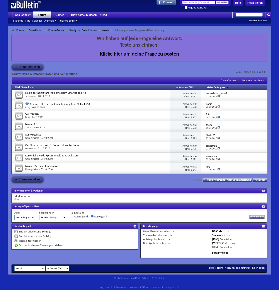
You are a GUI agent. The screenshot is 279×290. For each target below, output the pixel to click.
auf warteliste (33, 134)
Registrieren (255, 2)
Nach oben (260, 179)
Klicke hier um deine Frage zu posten (139, 54)
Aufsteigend (79, 216)
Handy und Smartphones (83, 30)
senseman (30, 96)
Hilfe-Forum (216, 267)
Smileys (216, 235)
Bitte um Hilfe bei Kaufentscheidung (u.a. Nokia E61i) (59, 104)
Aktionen (49, 20)
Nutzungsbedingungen (238, 267)
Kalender (37, 20)
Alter (17, 212)
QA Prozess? (32, 113)
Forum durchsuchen (252, 80)
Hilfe (238, 2)
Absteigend (99, 216)
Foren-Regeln (220, 252)
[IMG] (215, 239)
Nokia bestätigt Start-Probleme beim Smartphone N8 (55, 92)
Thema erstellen (27, 67)
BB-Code (217, 231)
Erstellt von (28, 87)
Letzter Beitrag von (217, 87)
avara (28, 127)
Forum (42, 15)
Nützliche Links (66, 20)
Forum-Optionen (229, 80)
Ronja (28, 107)
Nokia (105, 30)
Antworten (182, 87)
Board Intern (36, 30)
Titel (17, 87)
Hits (192, 87)
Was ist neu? (23, 15)
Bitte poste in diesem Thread (89, 15)
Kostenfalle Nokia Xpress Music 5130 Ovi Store (51, 155)
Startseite (18, 20)
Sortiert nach (46, 212)
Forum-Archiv (56, 30)
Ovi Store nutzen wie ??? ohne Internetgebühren (53, 145)
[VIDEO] (217, 243)
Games (60, 15)
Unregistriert (32, 137)
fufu (27, 117)
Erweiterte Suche (258, 20)
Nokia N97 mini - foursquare (41, 166)
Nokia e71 (31, 124)
